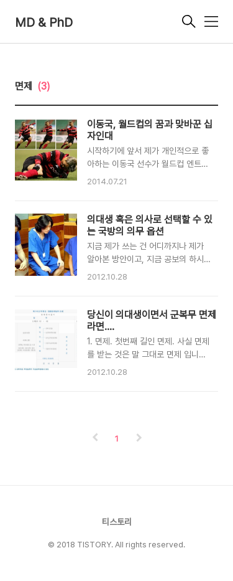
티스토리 (117, 522)
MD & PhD (44, 22)
